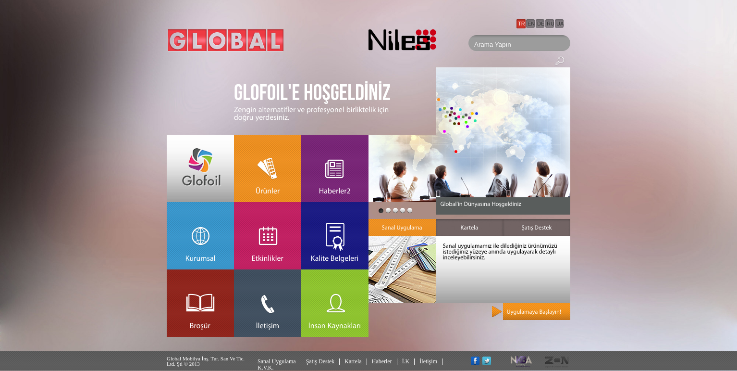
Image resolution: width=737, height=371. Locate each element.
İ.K (406, 361)
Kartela (352, 361)
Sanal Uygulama (277, 361)
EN (531, 23)
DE (540, 23)
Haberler (382, 361)
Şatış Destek (320, 361)
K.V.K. (265, 368)
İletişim (428, 361)
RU (550, 23)
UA (560, 23)
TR (521, 23)
